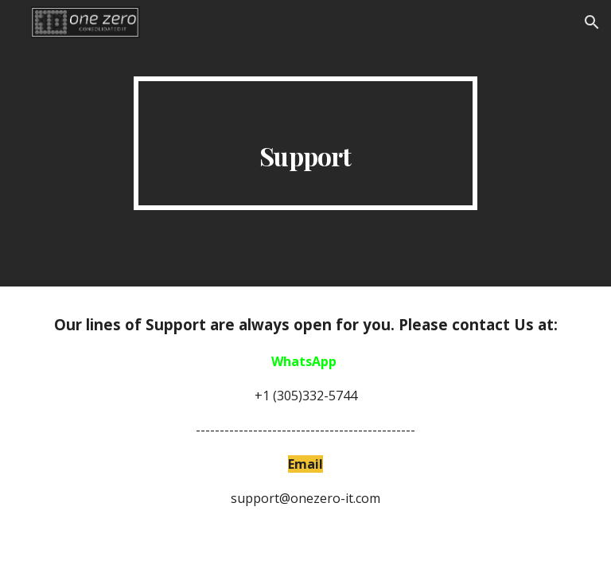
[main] (305, 143)
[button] (592, 22)
